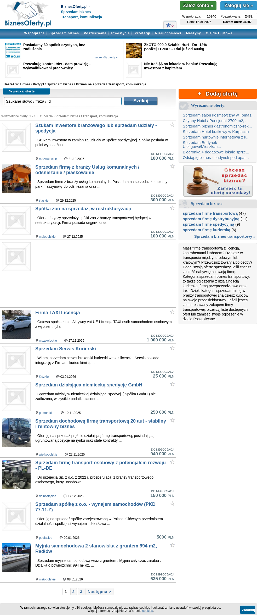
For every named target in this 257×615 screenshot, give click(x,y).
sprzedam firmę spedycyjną (208, 224)
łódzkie (44, 377)
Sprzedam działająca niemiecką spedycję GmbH (88, 384)
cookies (147, 611)
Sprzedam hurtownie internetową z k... (216, 137)
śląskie (44, 200)
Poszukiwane (95, 33)
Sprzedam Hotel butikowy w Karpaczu (216, 131)
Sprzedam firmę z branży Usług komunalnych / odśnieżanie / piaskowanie (87, 169)
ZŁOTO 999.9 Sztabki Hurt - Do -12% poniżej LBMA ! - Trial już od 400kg (175, 47)
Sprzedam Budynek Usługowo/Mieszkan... (202, 144)
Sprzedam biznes (64, 33)
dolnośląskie (47, 496)
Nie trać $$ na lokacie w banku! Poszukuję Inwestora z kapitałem (180, 66)
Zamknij (248, 610)
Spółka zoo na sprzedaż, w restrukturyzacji (83, 208)
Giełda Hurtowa (219, 33)
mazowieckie (48, 159)
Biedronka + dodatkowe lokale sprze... (216, 152)
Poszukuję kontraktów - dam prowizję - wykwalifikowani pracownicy (56, 66)
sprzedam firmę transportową (210, 213)
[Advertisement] (105, 274)
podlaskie (45, 538)
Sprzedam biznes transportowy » (224, 236)
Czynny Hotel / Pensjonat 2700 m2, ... (216, 120)
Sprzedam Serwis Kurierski (65, 348)
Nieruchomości (168, 33)
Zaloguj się (238, 5)
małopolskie (47, 237)
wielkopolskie (48, 454)
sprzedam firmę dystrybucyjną (211, 219)
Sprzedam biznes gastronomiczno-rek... (217, 126)
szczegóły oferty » (105, 57)
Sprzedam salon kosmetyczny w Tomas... (219, 115)
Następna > (99, 591)
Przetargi (142, 33)
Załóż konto (198, 5)
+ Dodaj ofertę (218, 94)
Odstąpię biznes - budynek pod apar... (216, 157)
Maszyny (193, 33)
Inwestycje (120, 33)
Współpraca (34, 33)
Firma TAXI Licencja (57, 312)
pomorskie (46, 413)
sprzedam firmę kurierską (206, 230)
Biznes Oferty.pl (32, 84)
